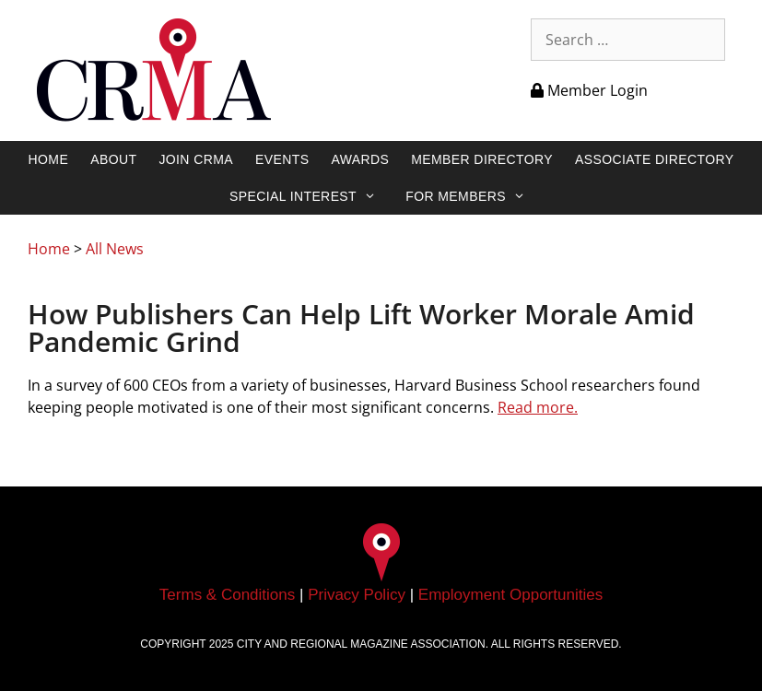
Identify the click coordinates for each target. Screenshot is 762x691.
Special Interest (311, 196)
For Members (474, 196)
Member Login (589, 90)
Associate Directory (654, 159)
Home (49, 159)
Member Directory (482, 159)
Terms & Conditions (227, 594)
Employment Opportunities (510, 594)
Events (282, 159)
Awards (360, 159)
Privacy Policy (356, 594)
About (113, 159)
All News (115, 249)
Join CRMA (195, 159)
